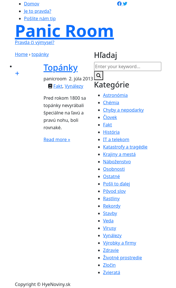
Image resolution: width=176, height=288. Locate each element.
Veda (108, 221)
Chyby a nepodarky (123, 110)
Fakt (57, 86)
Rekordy (112, 206)
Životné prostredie (122, 257)
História (111, 132)
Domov (31, 4)
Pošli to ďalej (116, 184)
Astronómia (115, 95)
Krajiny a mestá (119, 154)
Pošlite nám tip (40, 18)
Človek (110, 117)
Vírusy (109, 228)
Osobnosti (114, 169)
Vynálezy (74, 86)
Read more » (57, 139)
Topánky (61, 67)
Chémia (111, 102)
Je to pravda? (37, 11)
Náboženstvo (117, 161)
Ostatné (111, 176)
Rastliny (111, 198)
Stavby (110, 213)
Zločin (109, 265)
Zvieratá (111, 272)
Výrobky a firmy (119, 243)
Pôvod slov (114, 191)
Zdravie (111, 250)
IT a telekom (116, 139)
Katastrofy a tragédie (125, 147)
